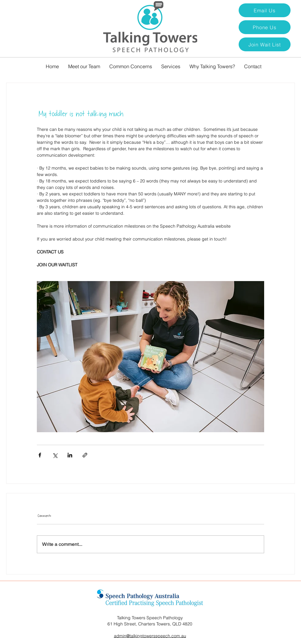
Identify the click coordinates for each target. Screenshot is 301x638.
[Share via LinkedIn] (70, 455)
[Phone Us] (265, 27)
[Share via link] (85, 455)
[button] (265, 44)
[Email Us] (265, 10)
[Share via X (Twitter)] (55, 455)
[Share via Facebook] (40, 455)
